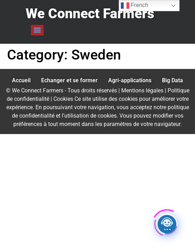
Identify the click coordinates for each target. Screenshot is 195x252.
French (134, 5)
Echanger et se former (69, 80)
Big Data (172, 80)
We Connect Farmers (90, 14)
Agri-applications (129, 80)
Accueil (21, 80)
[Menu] (37, 30)
